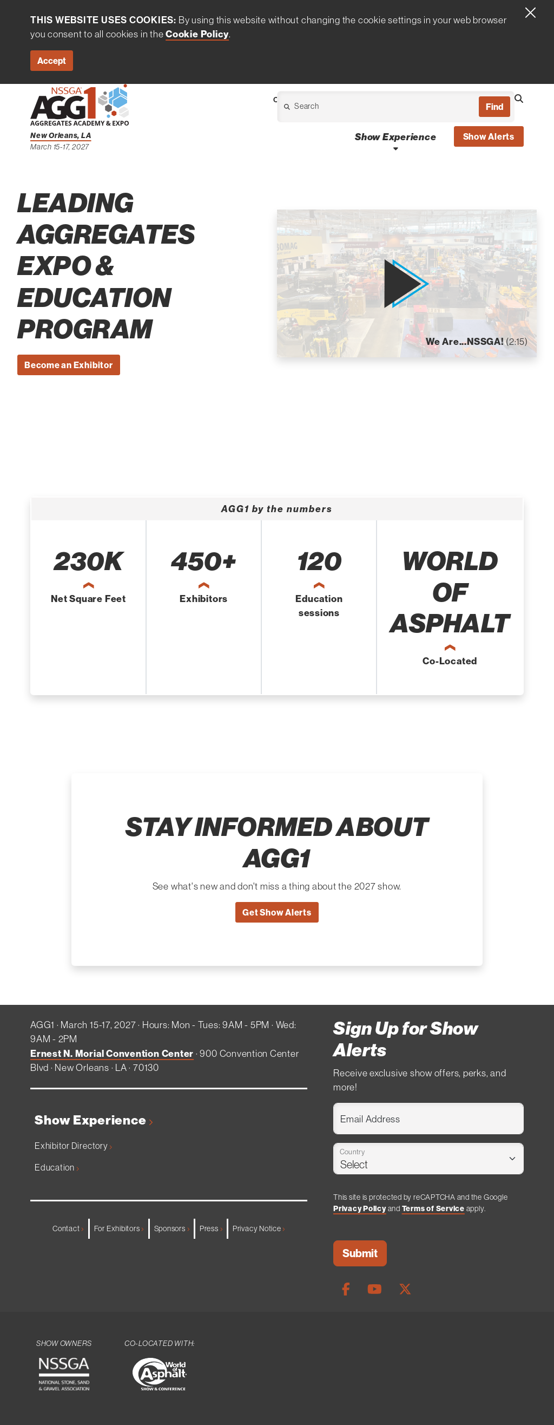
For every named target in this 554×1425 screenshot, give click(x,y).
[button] (406, 283)
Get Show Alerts (277, 912)
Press (211, 1228)
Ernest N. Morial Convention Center (112, 1054)
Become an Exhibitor (68, 364)
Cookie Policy (197, 34)
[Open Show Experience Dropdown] (395, 148)
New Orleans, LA (60, 135)
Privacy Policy (359, 1208)
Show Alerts (489, 136)
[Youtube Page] (375, 1288)
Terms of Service (433, 1208)
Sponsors (171, 1228)
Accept (51, 60)
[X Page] (405, 1288)
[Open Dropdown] (337, 109)
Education (57, 1167)
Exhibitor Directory (73, 1145)
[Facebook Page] (346, 1288)
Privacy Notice (259, 1228)
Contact (68, 1228)
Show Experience (94, 1120)
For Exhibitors (119, 1228)
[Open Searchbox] (519, 98)
